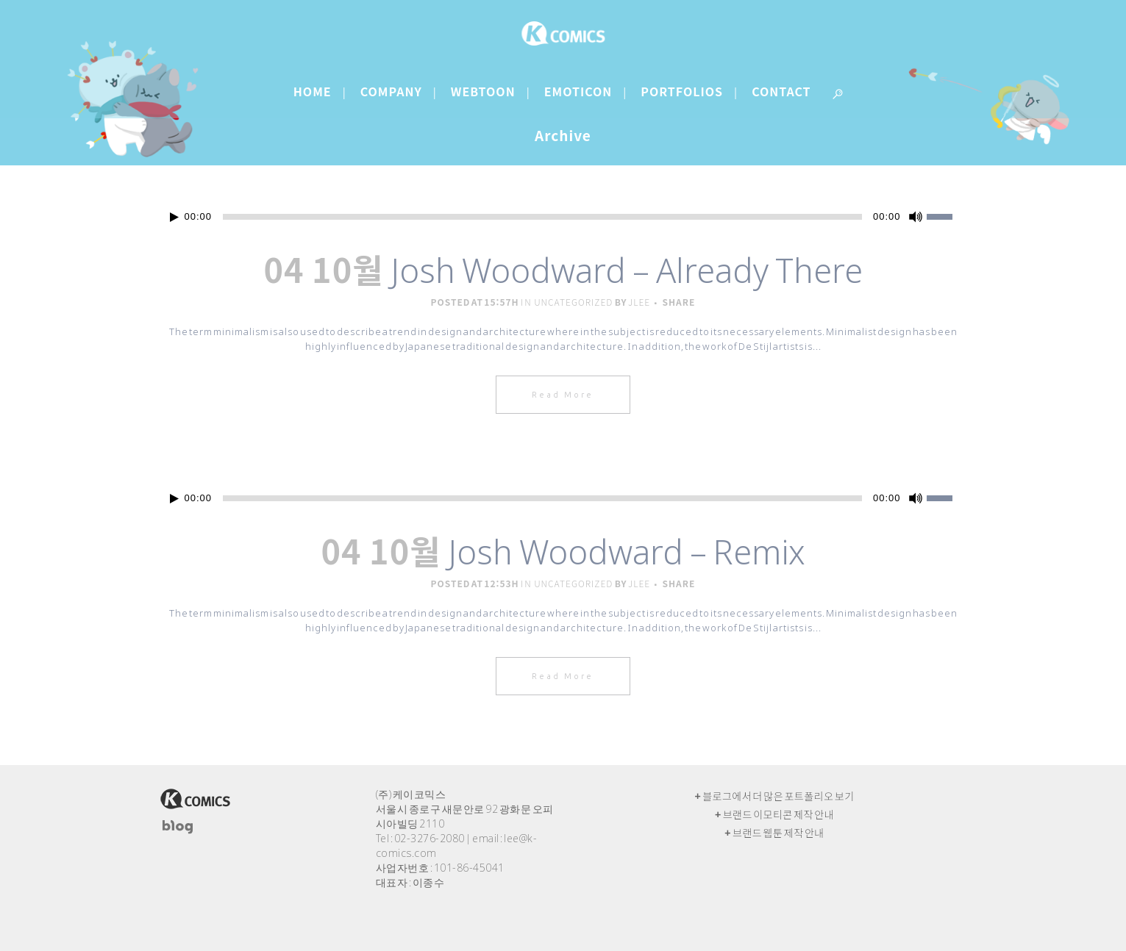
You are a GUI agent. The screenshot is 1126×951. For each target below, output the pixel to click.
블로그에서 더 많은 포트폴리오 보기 (778, 796)
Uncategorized (573, 301)
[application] (563, 217)
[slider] (542, 217)
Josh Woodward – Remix (626, 551)
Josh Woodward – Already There (627, 270)
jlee (639, 301)
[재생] (174, 217)
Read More (563, 394)
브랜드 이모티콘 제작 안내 (778, 814)
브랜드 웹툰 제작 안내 (778, 832)
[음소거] (915, 217)
